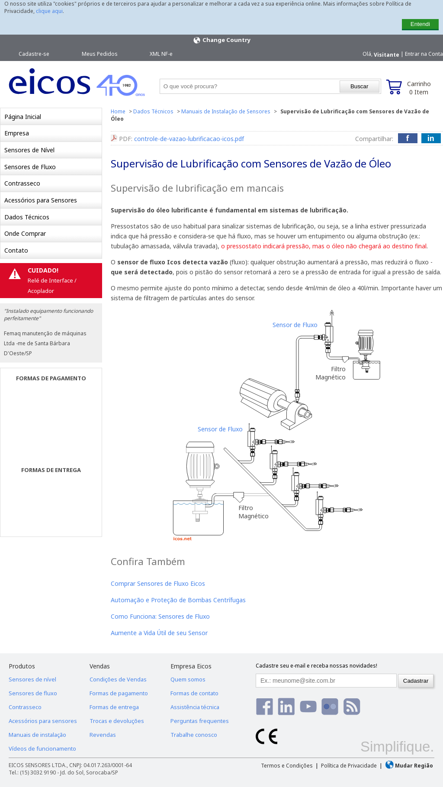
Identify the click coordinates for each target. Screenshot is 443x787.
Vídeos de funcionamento (42, 748)
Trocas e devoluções (117, 721)
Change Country (221, 40)
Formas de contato (194, 693)
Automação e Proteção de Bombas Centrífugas (178, 600)
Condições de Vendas (118, 679)
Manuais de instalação (37, 735)
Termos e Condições (287, 765)
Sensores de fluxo (33, 693)
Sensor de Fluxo (295, 325)
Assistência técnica (194, 707)
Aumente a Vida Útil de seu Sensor (159, 633)
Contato (16, 250)
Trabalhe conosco (193, 735)
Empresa (16, 133)
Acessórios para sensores (43, 721)
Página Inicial (22, 116)
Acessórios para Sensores (40, 200)
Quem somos (187, 679)
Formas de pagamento (119, 693)
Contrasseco (22, 183)
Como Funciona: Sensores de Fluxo (160, 616)
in (430, 138)
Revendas (103, 735)
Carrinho (419, 88)
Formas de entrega (114, 707)
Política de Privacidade (349, 765)
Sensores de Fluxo (30, 167)
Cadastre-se (34, 54)
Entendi (420, 24)
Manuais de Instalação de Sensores (225, 111)
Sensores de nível (32, 679)
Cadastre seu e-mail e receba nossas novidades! (316, 665)
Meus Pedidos (100, 54)
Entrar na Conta (424, 54)
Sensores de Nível (29, 150)
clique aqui (49, 11)
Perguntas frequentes (199, 721)
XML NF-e (161, 54)
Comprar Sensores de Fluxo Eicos (158, 583)
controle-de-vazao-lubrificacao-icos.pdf (189, 139)
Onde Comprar (25, 233)
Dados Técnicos (26, 217)
